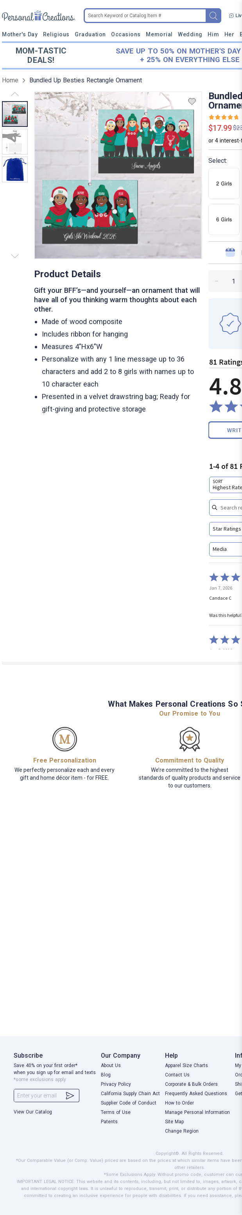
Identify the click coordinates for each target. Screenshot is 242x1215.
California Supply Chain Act (130, 1093)
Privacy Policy (116, 1084)
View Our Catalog (33, 1112)
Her (229, 34)
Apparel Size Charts (186, 1065)
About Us (111, 1065)
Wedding (190, 34)
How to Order (179, 1103)
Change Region (182, 1131)
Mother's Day (20, 34)
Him (213, 34)
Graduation (90, 34)
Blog (106, 1075)
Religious (56, 34)
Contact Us (177, 1075)
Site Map (174, 1121)
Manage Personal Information (197, 1112)
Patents (109, 1121)
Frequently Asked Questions (196, 1093)
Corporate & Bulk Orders (191, 1084)
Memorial (159, 34)
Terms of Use (116, 1112)
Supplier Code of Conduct (128, 1103)
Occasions (126, 34)
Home (10, 80)
